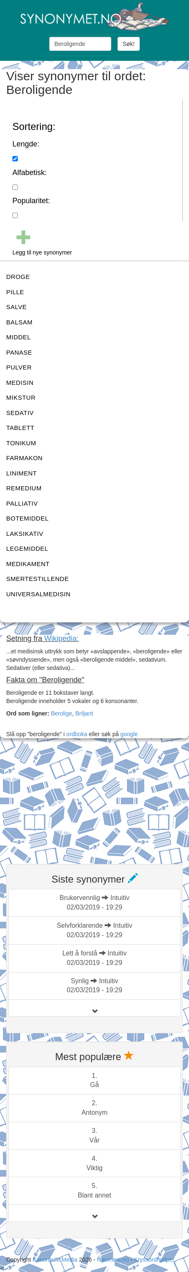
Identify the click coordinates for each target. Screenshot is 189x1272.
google (129, 734)
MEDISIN (19, 382)
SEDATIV (20, 412)
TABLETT (20, 427)
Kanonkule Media (56, 1259)
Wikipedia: (61, 638)
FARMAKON (24, 457)
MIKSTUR (21, 397)
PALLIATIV (22, 503)
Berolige (61, 713)
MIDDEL (18, 337)
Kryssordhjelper (154, 1259)
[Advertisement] (68, 802)
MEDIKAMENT (28, 563)
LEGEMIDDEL (27, 548)
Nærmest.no (113, 1259)
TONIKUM (21, 442)
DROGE (18, 276)
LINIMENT (21, 473)
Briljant (84, 713)
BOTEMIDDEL (27, 518)
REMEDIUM (24, 488)
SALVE (16, 306)
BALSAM (19, 322)
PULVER (19, 367)
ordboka (76, 734)
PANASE (19, 352)
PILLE (15, 291)
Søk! (129, 44)
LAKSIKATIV (24, 533)
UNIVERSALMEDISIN (38, 594)
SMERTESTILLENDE (37, 578)
